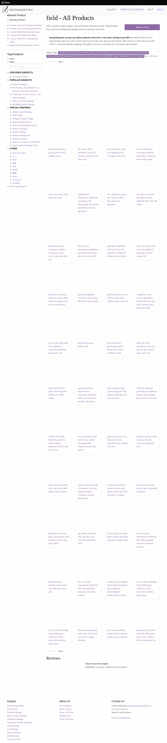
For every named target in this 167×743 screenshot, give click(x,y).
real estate (16, 180)
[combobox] (26, 66)
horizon (148, 197)
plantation (141, 308)
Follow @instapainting (121, 718)
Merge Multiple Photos (22, 122)
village (119, 253)
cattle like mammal (145, 388)
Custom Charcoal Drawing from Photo (26, 25)
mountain (111, 495)
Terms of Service (66, 712)
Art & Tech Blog (66, 719)
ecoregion (111, 156)
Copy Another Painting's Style (25, 145)
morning (89, 156)
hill (94, 152)
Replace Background (21, 135)
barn (115, 349)
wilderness (115, 194)
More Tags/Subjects (18, 186)
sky (63, 149)
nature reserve (84, 391)
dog (14, 166)
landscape (115, 152)
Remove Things (19, 132)
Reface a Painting (19, 129)
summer (63, 492)
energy (139, 256)
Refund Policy (65, 716)
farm (118, 149)
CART (161, 10)
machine (90, 495)
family (15, 170)
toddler (51, 395)
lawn (125, 294)
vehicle (81, 485)
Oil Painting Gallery (15, 706)
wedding (16, 183)
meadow (81, 156)
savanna (140, 547)
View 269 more (150, 56)
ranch (119, 156)
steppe (89, 301)
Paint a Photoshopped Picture (24, 125)
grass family (60, 152)
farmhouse (111, 353)
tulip (121, 537)
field (50, 149)
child (14, 159)
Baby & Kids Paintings (16, 716)
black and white (19, 153)
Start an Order (142, 27)
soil (90, 488)
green (142, 485)
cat (13, 156)
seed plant (119, 540)
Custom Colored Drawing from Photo (25, 28)
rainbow (52, 436)
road (142, 246)
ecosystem (141, 152)
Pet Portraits (12, 709)
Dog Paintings (13, 726)
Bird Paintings (13, 736)
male (60, 197)
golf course (150, 630)
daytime (124, 637)
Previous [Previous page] (53, 61)
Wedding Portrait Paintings (23, 104)
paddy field (141, 301)
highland (81, 194)
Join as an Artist (14, 739)
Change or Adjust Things (22, 119)
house (14, 176)
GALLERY (112, 9)
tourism (110, 540)
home (109, 349)
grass (58, 156)
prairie (51, 152)
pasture (60, 246)
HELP (150, 9)
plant (143, 156)
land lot (148, 253)
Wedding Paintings (15, 719)
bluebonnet (146, 585)
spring (51, 398)
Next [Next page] (62, 61)
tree (123, 156)
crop (54, 488)
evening (90, 637)
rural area (111, 149)
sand (94, 488)
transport (88, 485)
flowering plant (60, 391)
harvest (119, 436)
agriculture (82, 211)
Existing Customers (120, 709)
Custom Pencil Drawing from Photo (25, 32)
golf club (122, 391)
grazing (59, 256)
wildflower (147, 149)
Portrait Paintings (19, 84)
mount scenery (59, 304)
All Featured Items (20, 77)
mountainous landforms (88, 197)
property (119, 346)
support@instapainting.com (139, 706)
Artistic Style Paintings (22, 112)
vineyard (117, 256)
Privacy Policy (65, 709)
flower (139, 149)
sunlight (52, 156)
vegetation (151, 156)
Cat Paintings (12, 729)
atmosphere (122, 585)
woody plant (58, 343)
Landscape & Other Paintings (19, 722)
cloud (89, 152)
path (89, 446)
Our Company (65, 706)
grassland (57, 149)
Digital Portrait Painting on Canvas (24, 45)
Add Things (17, 115)
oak (60, 353)
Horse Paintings (13, 732)
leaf (108, 201)
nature (84, 149)
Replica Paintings (19, 139)
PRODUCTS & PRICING (132, 9)
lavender (149, 592)
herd (95, 633)
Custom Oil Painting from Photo (23, 35)
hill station (93, 204)
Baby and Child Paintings (23, 101)
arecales (144, 304)
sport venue (141, 637)
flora (139, 159)
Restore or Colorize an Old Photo (26, 142)
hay (142, 343)
